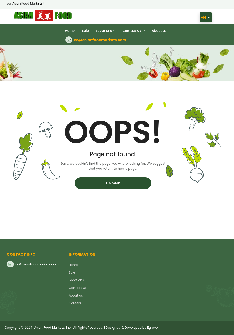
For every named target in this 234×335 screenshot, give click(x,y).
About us (76, 295)
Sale (72, 272)
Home (73, 264)
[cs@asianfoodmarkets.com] (68, 39)
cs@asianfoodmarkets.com (100, 39)
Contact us (78, 288)
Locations (76, 280)
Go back (113, 183)
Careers (75, 303)
